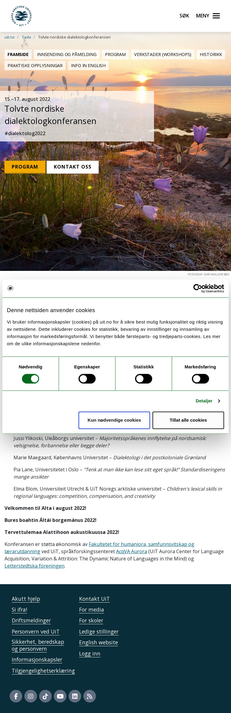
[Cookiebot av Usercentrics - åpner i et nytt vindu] (197, 288)
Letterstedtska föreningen (34, 566)
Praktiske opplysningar (35, 65)
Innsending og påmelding (67, 54)
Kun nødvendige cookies (114, 420)
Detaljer (204, 401)
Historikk (211, 54)
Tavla (26, 37)
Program (115, 54)
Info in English (88, 65)
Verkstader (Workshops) (162, 54)
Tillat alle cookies (188, 420)
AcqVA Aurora (131, 551)
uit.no (10, 37)
